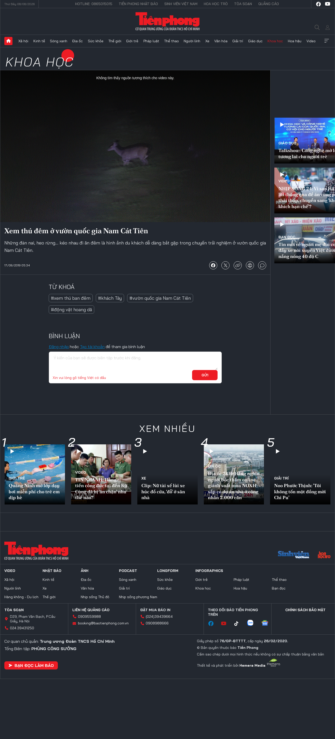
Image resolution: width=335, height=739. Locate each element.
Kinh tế (39, 41)
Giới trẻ (132, 41)
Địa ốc (77, 41)
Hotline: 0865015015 (93, 4)
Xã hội (23, 41)
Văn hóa (220, 41)
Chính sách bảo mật (305, 610)
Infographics (209, 570)
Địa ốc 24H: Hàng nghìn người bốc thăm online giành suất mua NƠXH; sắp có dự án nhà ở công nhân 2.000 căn (234, 485)
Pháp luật (151, 41)
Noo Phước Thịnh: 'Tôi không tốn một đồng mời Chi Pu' (300, 491)
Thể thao (171, 41)
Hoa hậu (294, 41)
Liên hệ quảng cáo (91, 610)
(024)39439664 (159, 616)
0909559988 (89, 616)
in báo (249, 265)
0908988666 (157, 623)
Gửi (205, 375)
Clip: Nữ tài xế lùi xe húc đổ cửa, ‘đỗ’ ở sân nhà (163, 491)
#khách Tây (110, 298)
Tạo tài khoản (92, 346)
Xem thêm (327, 41)
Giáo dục (255, 41)
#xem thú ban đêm (70, 298)
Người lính (192, 41)
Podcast (128, 570)
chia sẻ (213, 265)
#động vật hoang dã (71, 309)
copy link (237, 265)
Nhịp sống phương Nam (138, 597)
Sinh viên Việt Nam (180, 4)
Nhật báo (52, 570)
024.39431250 (22, 628)
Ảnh (84, 570)
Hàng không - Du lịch (21, 597)
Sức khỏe (95, 41)
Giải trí (237, 41)
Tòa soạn (243, 4)
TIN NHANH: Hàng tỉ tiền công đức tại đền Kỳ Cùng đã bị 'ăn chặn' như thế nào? (101, 488)
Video (311, 41)
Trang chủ (8, 41)
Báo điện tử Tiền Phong (167, 21)
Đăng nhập (59, 346)
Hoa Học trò (216, 4)
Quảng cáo (268, 4)
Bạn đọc (286, 237)
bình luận (262, 265)
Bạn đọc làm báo (31, 665)
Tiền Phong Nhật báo (138, 4)
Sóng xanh (58, 41)
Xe (207, 41)
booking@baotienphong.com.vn (103, 623)
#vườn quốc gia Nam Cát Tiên (160, 298)
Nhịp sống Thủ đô (95, 597)
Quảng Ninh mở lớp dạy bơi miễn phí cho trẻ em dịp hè (34, 491)
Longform (167, 570)
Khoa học (275, 41)
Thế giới (114, 41)
